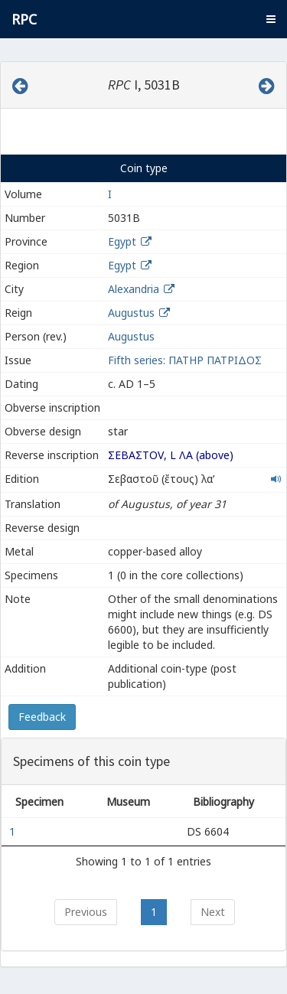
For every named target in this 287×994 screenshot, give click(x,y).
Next (213, 911)
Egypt (122, 241)
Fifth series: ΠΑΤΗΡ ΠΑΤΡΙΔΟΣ (185, 360)
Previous (85, 911)
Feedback (42, 716)
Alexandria (133, 289)
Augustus (131, 312)
